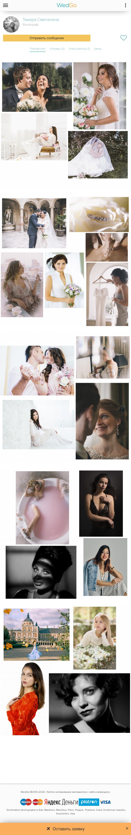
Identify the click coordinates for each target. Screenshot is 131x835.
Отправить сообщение (47, 38)
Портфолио (38, 48)
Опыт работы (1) (79, 48)
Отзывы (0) (57, 48)
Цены (97, 48)
